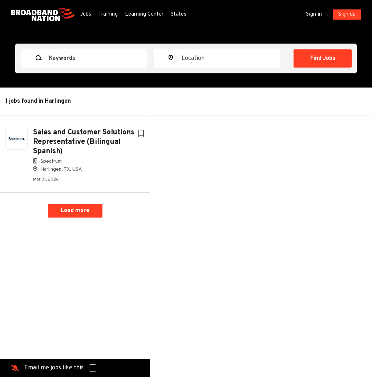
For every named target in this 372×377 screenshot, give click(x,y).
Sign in (314, 14)
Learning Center (144, 14)
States (178, 14)
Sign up (347, 14)
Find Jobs (322, 58)
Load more (75, 210)
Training (108, 14)
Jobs (85, 14)
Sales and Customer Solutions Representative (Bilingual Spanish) (83, 142)
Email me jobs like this (54, 368)
